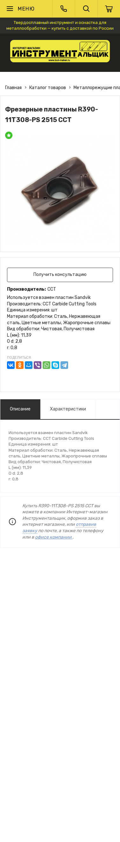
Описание (20, 409)
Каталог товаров (47, 87)
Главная (13, 87)
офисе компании (54, 537)
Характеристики (68, 409)
